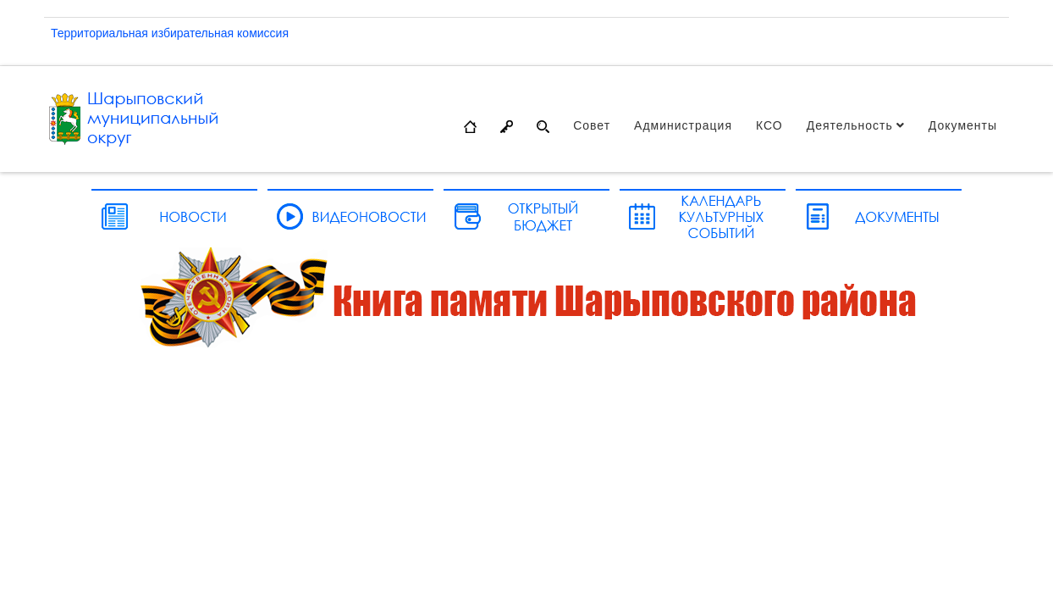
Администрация (683, 125)
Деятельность (850, 125)
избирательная (194, 33)
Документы (963, 125)
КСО (769, 125)
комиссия (263, 33)
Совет (591, 125)
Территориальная (101, 33)
